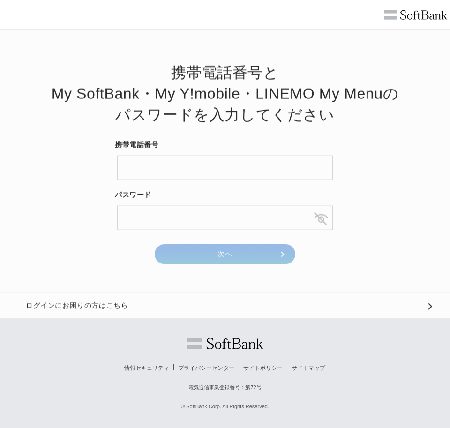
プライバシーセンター (206, 368)
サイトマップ (308, 368)
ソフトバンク (225, 343)
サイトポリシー (263, 368)
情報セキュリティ (146, 368)
